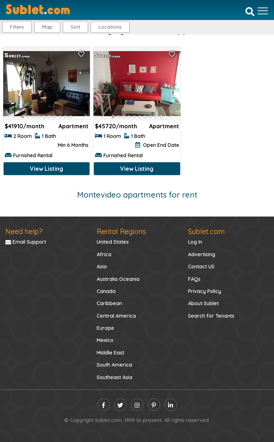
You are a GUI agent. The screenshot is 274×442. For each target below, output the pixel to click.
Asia (102, 266)
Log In (195, 242)
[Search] (249, 11)
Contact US (201, 266)
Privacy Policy (204, 291)
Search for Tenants (211, 316)
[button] (110, 27)
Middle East (110, 352)
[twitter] (120, 404)
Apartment (73, 126)
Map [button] (47, 27)
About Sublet (203, 303)
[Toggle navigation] (262, 11)
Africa (104, 254)
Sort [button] (75, 27)
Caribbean (109, 303)
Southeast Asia (114, 377)
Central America (116, 316)
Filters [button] (17, 27)
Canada (106, 291)
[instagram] (137, 404)
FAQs (194, 279)
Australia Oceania (118, 279)
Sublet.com (206, 231)
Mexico (105, 340)
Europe (105, 328)
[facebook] (103, 404)
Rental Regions (121, 231)
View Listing (46, 168)
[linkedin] (170, 404)
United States (113, 242)
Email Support (25, 242)
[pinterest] (154, 404)
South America (114, 365)
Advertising (201, 254)
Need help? (23, 231)
